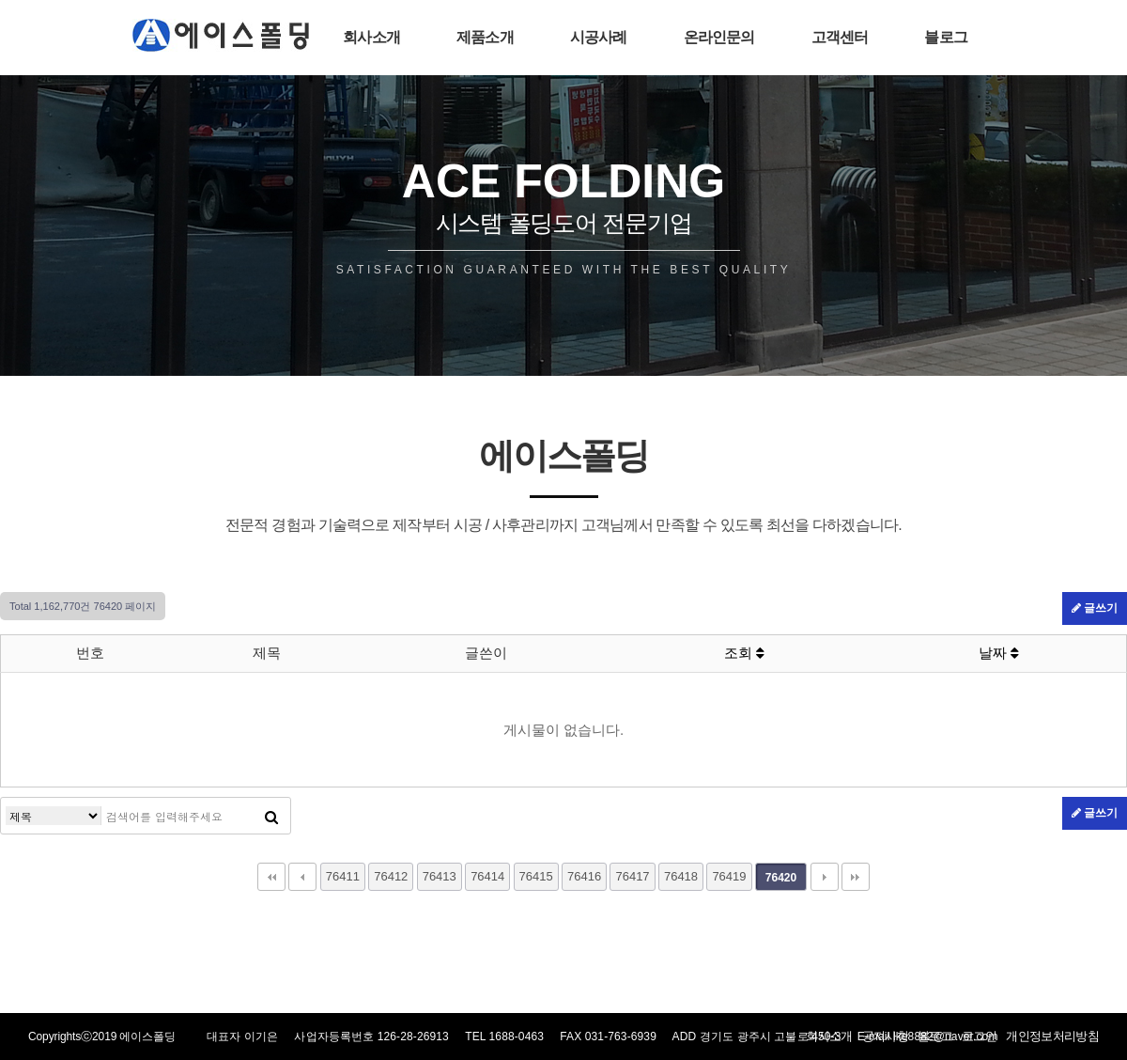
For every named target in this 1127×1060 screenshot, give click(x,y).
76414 (487, 876)
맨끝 (855, 877)
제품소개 (485, 37)
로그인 (979, 1036)
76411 (343, 876)
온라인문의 (719, 37)
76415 (536, 876)
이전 (302, 877)
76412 (391, 876)
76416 (584, 876)
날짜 (999, 653)
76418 (681, 876)
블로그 (945, 37)
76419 (729, 876)
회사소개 (371, 37)
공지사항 (885, 1036)
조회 (744, 653)
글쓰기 (1095, 608)
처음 (271, 877)
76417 (632, 876)
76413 (439, 876)
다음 (825, 877)
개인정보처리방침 (1052, 1036)
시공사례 (598, 37)
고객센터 (840, 37)
